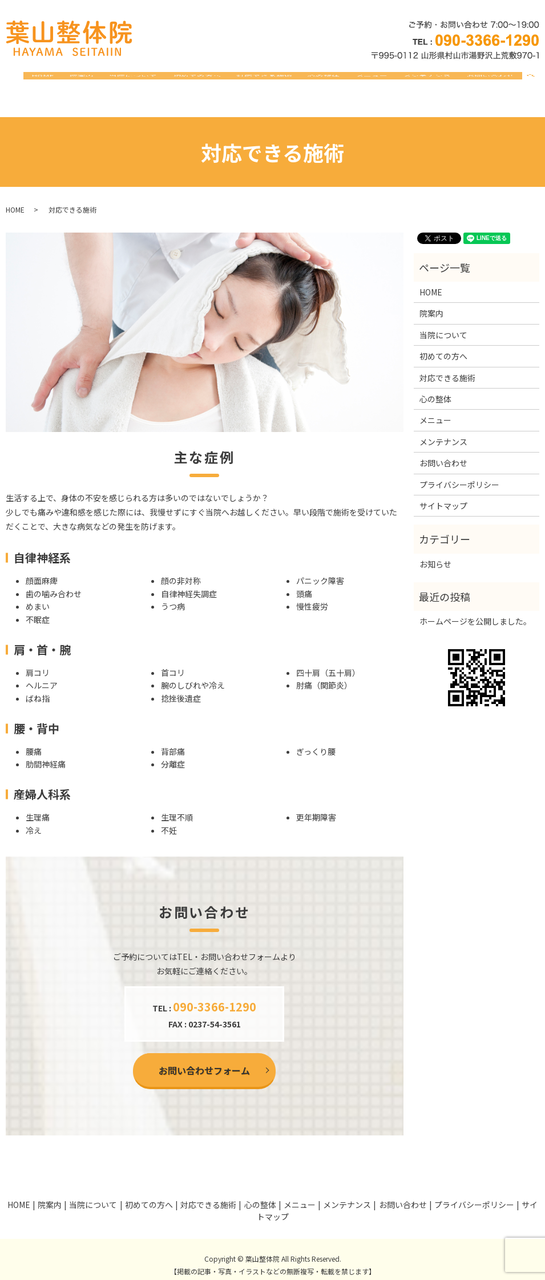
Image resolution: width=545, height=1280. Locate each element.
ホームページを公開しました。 (475, 610)
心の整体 (356, 80)
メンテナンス (441, 80)
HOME (121, 80)
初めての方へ (247, 80)
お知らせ (435, 553)
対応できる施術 (306, 80)
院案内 (151, 80)
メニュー (394, 80)
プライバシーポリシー (459, 473)
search (537, 80)
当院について (193, 80)
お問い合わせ (495, 80)
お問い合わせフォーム (204, 1059)
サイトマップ (443, 495)
